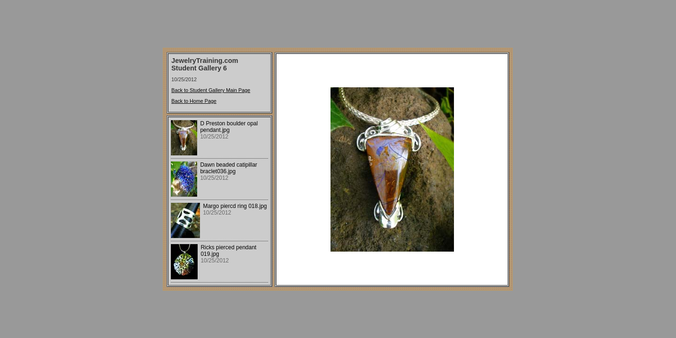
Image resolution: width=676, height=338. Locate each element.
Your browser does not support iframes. (219, 201)
